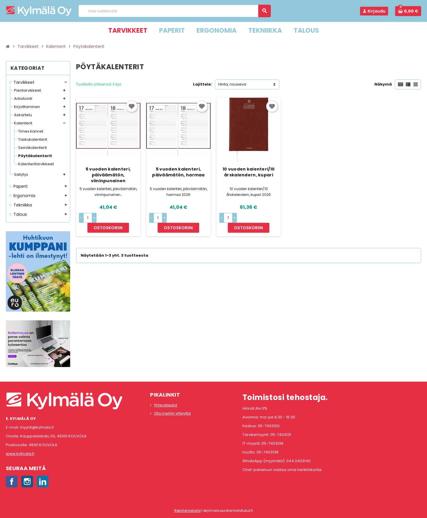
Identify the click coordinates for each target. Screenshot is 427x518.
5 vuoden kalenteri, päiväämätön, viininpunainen (108, 175)
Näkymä (383, 84)
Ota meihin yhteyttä (172, 413)
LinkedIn (43, 481)
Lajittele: (202, 84)
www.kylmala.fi (20, 453)
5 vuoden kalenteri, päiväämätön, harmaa (178, 172)
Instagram (27, 481)
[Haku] (174, 11)
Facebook (12, 481)
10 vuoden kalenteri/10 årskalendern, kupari (249, 172)
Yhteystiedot (165, 405)
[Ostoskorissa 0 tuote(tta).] (408, 11)
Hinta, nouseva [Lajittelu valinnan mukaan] (232, 84)
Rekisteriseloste (187, 510)
